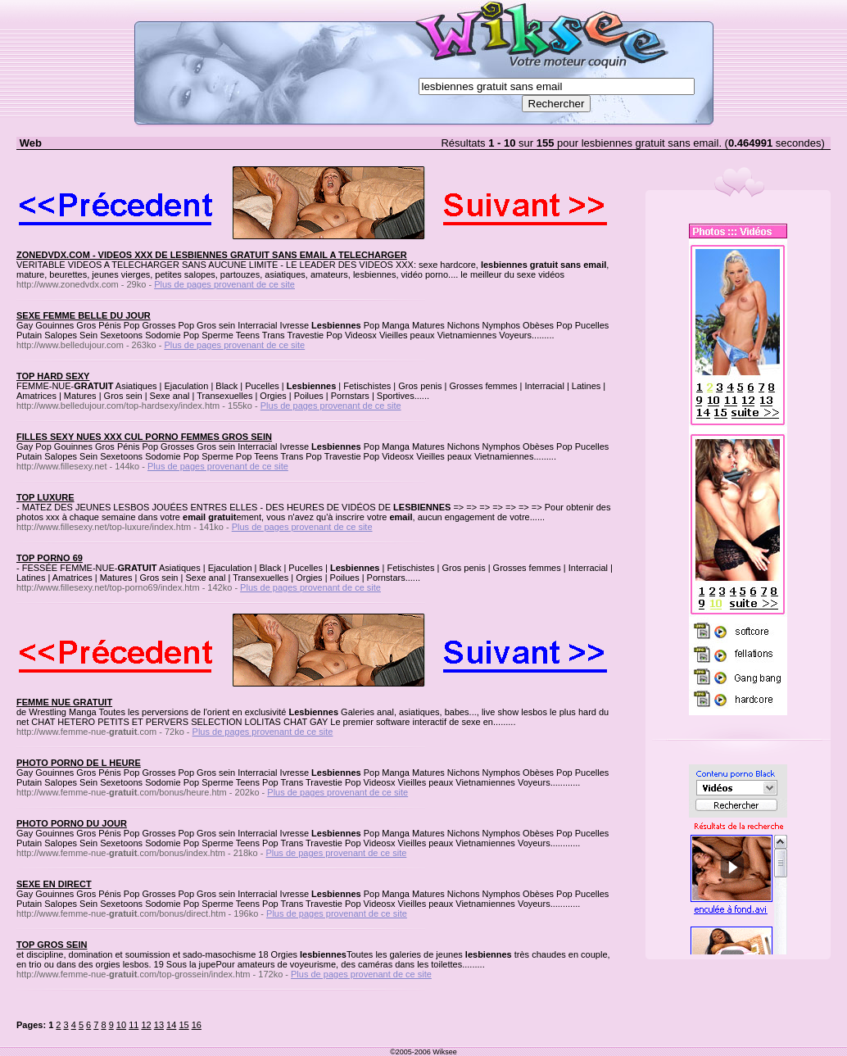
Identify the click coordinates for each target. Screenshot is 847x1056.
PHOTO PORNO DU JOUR (71, 823)
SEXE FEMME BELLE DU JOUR (83, 315)
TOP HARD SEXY (52, 376)
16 (197, 1025)
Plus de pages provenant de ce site (224, 284)
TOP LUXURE (45, 497)
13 (159, 1025)
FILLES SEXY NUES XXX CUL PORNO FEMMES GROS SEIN (144, 437)
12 (146, 1025)
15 (183, 1025)
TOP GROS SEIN (51, 944)
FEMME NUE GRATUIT (64, 702)
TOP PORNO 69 (49, 558)
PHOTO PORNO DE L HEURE (78, 763)
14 (171, 1025)
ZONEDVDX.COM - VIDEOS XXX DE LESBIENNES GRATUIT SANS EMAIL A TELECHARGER (211, 255)
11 (133, 1025)
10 (121, 1025)
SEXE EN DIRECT (54, 884)
